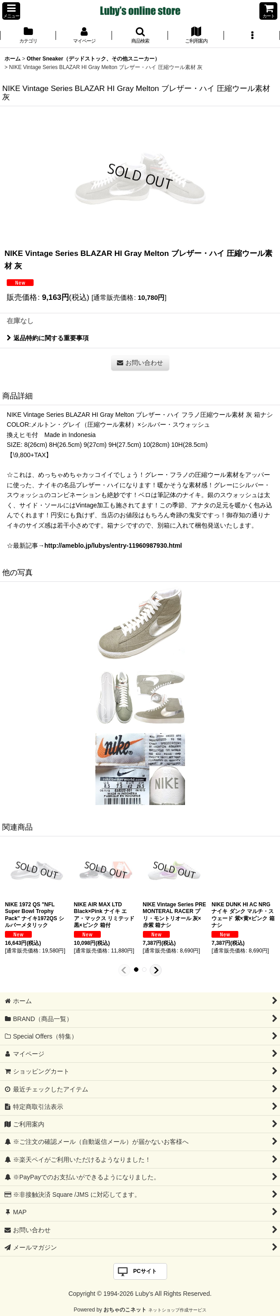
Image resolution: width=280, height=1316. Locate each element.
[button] (11, 11)
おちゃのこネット (124, 1310)
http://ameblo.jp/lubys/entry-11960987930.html (113, 545)
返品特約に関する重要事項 (48, 338)
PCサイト (145, 1271)
